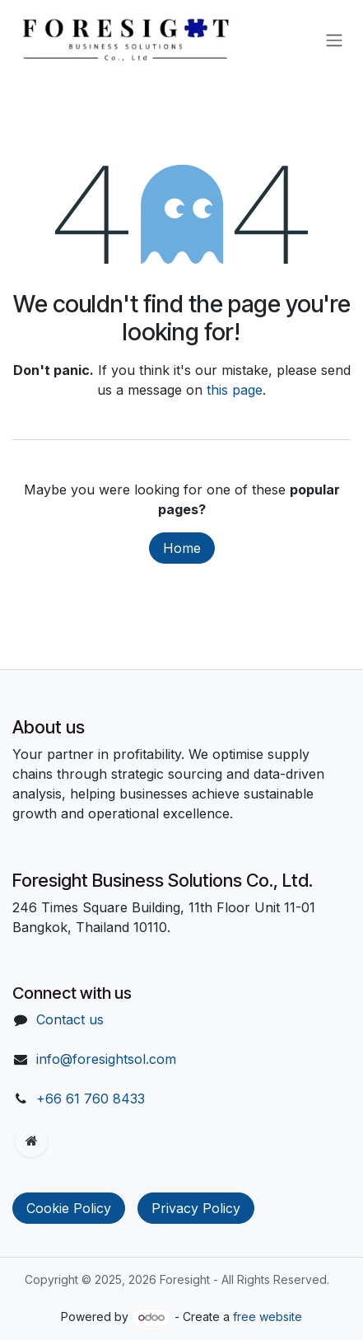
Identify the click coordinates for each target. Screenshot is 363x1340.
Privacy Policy (195, 1208)
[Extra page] (31, 1140)
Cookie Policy (68, 1208)
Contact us (70, 1019)
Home (182, 548)
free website (267, 1317)
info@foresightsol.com (106, 1059)
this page (235, 390)
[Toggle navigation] (334, 39)
